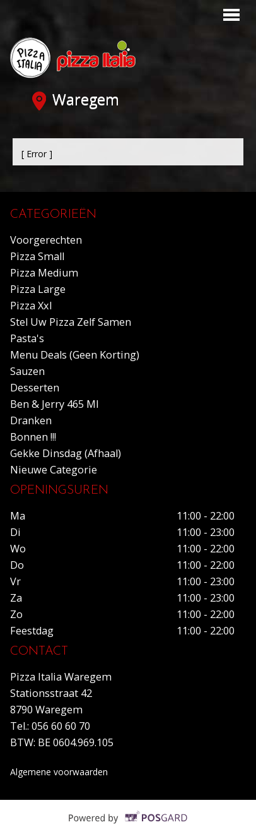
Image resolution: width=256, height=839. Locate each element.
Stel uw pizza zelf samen (70, 322)
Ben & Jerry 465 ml (54, 404)
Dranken (31, 420)
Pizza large (38, 289)
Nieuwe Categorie (53, 470)
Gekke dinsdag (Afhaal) (65, 453)
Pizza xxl (31, 305)
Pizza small (37, 256)
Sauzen (27, 371)
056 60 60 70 (61, 726)
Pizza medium (44, 273)
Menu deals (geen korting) (74, 355)
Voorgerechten (46, 240)
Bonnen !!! (33, 437)
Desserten (34, 388)
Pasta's (27, 338)
